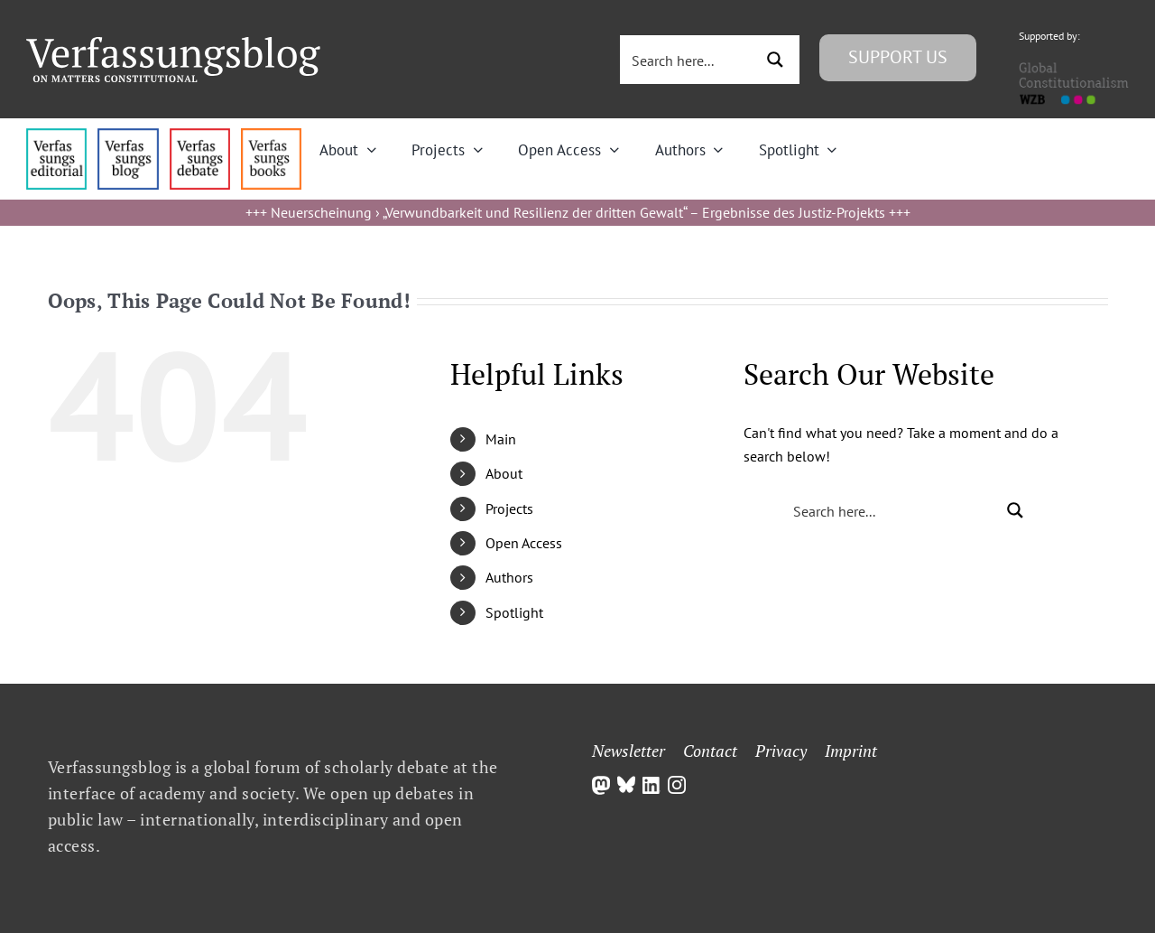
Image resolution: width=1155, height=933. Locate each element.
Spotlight (514, 612)
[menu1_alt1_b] (127, 135)
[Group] (173, 44)
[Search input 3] (688, 59)
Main (500, 439)
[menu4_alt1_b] (56, 135)
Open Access (523, 543)
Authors (509, 577)
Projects (509, 508)
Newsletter (628, 750)
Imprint (851, 750)
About (503, 473)
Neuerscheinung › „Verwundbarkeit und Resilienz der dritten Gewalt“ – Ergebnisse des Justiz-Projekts (578, 212)
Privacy (781, 750)
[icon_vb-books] (271, 135)
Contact (710, 750)
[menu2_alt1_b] (200, 135)
